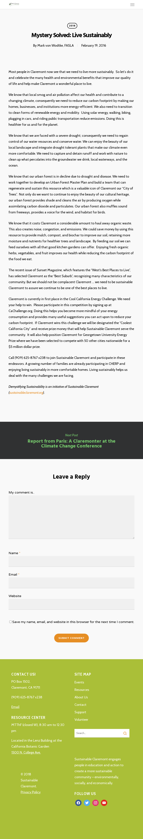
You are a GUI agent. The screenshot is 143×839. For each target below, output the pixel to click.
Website (15, 596)
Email (14, 574)
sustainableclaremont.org (26, 393)
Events (79, 682)
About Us (81, 697)
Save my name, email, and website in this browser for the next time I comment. (73, 622)
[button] (132, 4)
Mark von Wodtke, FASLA (55, 45)
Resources (81, 690)
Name (14, 553)
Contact (80, 705)
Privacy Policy (31, 792)
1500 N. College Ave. (26, 752)
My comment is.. (21, 492)
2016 (72, 25)
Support (80, 712)
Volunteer (81, 720)
